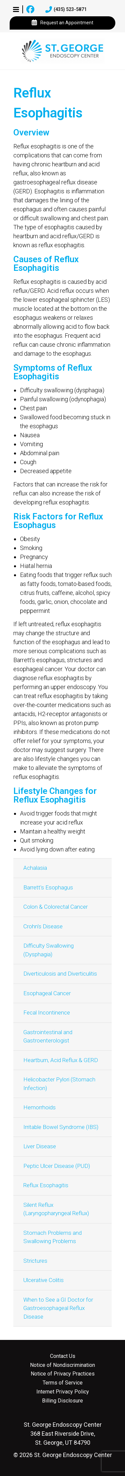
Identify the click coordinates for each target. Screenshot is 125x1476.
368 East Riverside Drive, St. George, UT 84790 (63, 1433)
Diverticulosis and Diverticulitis (60, 973)
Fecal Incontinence (46, 1012)
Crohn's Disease (43, 926)
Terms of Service (63, 1382)
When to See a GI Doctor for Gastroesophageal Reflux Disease (58, 1308)
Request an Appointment (62, 23)
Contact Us (62, 1356)
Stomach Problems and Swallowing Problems (52, 1237)
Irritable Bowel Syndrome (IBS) (60, 1127)
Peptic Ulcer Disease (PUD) (56, 1166)
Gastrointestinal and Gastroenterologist (47, 1036)
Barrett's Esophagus (48, 887)
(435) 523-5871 (66, 9)
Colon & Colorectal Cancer (55, 906)
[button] (16, 9)
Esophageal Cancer (47, 993)
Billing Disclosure (62, 1400)
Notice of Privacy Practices (63, 1374)
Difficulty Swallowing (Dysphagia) (48, 950)
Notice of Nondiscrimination (62, 1365)
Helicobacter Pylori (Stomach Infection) (59, 1083)
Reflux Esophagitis (45, 1185)
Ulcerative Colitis (43, 1280)
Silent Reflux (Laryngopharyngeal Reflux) (56, 1209)
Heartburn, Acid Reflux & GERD (60, 1060)
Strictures (35, 1260)
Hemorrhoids (39, 1107)
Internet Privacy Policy (62, 1391)
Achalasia (35, 867)
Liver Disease (39, 1146)
